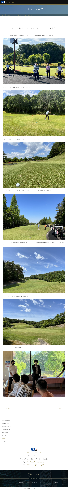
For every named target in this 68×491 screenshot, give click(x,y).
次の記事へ (60, 409)
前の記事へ (9, 409)
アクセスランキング (7, 423)
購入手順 (4, 435)
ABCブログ (55, 482)
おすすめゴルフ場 (6, 429)
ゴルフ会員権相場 (6, 420)
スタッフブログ (10, 15)
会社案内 (4, 441)
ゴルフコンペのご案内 (7, 426)
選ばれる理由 (5, 432)
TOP (3, 15)
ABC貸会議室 (20, 482)
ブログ (3, 438)
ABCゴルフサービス (45, 482)
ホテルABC (11, 482)
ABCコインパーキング (31, 482)
